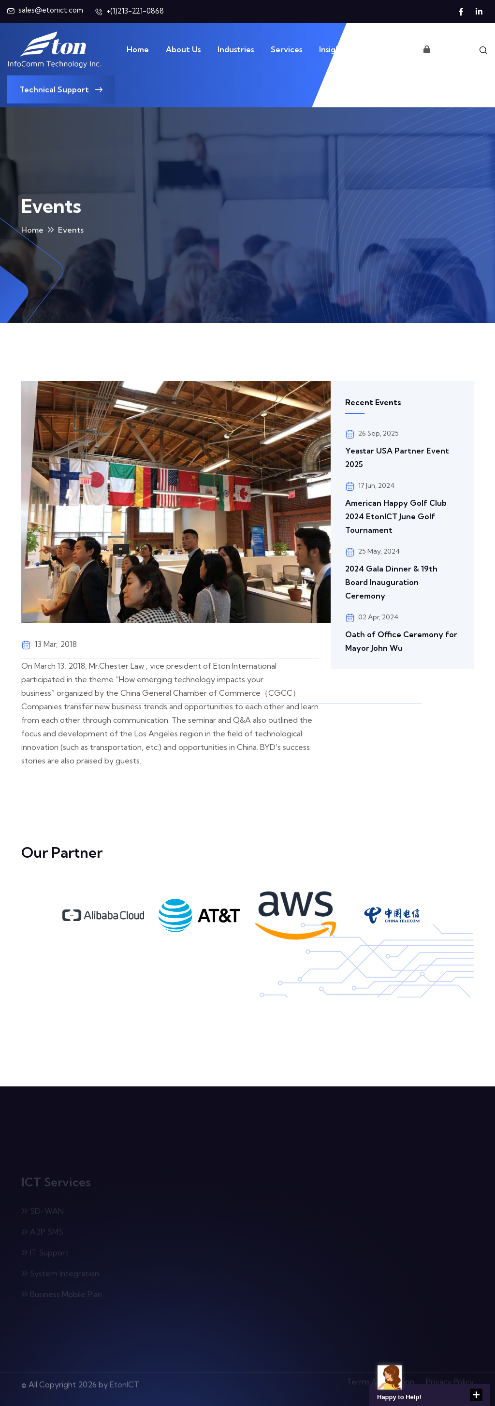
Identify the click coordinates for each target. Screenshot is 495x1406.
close (476, 1395)
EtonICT (124, 1381)
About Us (183, 49)
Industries (236, 49)
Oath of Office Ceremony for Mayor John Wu (401, 641)
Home (138, 49)
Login (438, 49)
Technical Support (60, 89)
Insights (333, 49)
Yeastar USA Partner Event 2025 (397, 457)
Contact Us (385, 49)
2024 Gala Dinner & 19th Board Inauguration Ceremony (391, 582)
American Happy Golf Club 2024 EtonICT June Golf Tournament (396, 516)
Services (286, 49)
